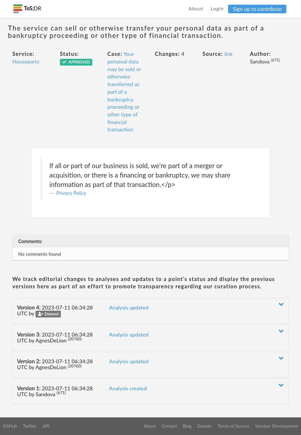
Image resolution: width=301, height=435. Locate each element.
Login (217, 8)
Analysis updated (129, 307)
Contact (169, 426)
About (196, 8)
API (45, 426)
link (228, 54)
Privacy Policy (71, 193)
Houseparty (25, 61)
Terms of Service (233, 426)
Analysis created (128, 388)
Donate (204, 426)
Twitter (30, 426)
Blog (187, 426)
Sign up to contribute (257, 9)
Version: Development (276, 426)
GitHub (10, 426)
